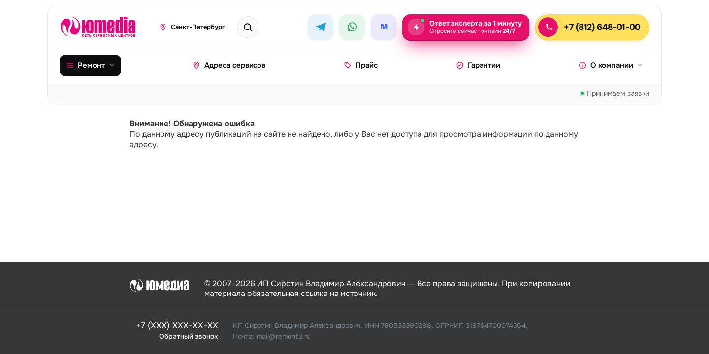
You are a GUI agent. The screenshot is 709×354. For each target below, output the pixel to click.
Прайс (361, 65)
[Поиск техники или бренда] (258, 27)
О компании (611, 65)
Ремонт (90, 65)
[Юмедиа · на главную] (103, 27)
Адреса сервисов (229, 65)
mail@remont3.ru (284, 335)
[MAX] (383, 27)
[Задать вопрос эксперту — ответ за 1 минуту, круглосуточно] (465, 27)
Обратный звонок (188, 335)
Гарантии (478, 65)
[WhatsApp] (352, 27)
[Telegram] (320, 27)
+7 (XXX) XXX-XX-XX (177, 326)
